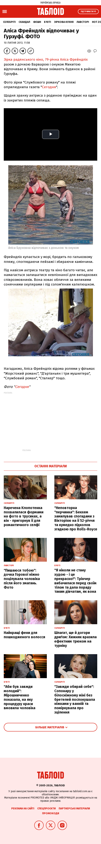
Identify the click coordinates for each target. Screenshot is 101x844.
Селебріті (9, 22)
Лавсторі (83, 22)
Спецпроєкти (46, 808)
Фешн (37, 22)
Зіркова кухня (64, 22)
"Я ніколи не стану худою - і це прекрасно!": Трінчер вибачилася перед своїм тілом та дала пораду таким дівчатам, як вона (75, 581)
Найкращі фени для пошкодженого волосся (24, 635)
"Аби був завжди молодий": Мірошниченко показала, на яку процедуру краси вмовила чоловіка (19, 697)
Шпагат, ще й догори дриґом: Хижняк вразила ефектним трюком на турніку (75, 639)
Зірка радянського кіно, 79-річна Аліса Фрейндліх (46, 59)
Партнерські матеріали (74, 808)
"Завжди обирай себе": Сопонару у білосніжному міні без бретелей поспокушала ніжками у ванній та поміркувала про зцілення (74, 699)
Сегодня (49, 87)
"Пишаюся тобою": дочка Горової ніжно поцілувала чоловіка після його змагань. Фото (22, 579)
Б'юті (47, 22)
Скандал (24, 22)
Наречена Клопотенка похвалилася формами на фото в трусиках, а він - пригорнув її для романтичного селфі (23, 516)
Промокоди (50, 813)
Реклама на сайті (22, 808)
